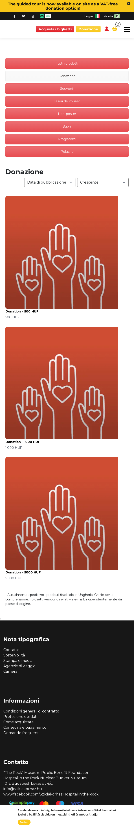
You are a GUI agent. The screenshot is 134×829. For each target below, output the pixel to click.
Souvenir (67, 89)
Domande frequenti (21, 733)
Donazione (88, 29)
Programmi (67, 139)
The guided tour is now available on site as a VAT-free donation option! (63, 6)
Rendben (24, 822)
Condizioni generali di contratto (31, 711)
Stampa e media (17, 660)
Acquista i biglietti (55, 29)
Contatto (11, 650)
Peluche (67, 152)
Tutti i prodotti (67, 63)
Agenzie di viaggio (19, 666)
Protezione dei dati (20, 716)
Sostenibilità (14, 655)
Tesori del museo (67, 101)
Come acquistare (18, 722)
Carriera (10, 671)
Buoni (67, 126)
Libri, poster (67, 114)
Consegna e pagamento (24, 727)
